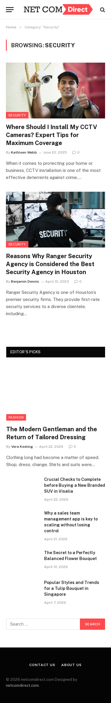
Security (17, 115)
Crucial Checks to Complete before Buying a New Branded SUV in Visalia (74, 485)
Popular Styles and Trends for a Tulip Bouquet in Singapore (71, 588)
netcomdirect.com (22, 685)
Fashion (16, 417)
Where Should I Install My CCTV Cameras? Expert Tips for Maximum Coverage (51, 135)
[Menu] (10, 9)
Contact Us (42, 665)
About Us (71, 665)
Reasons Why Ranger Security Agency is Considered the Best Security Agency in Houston (50, 264)
